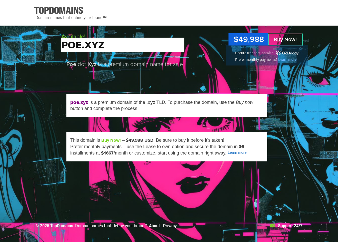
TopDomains (61, 225)
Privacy (170, 225)
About (154, 225)
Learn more (287, 59)
